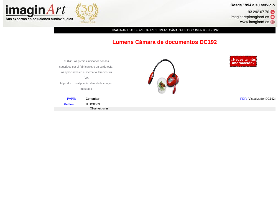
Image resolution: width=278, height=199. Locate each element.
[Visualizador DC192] (262, 98)
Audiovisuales (142, 30)
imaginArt (120, 30)
